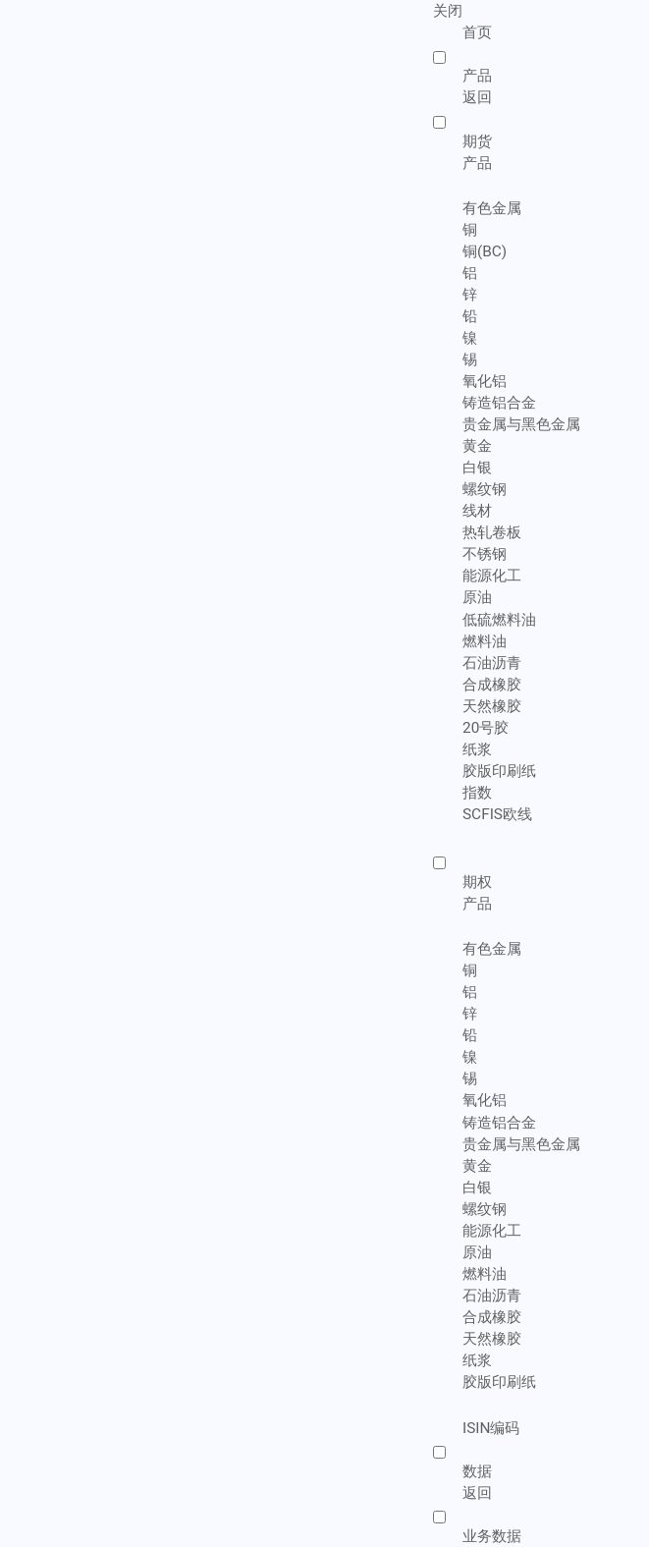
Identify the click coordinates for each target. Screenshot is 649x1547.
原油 (477, 597)
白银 (477, 467)
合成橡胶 (491, 684)
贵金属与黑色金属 (521, 424)
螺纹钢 (484, 489)
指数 (477, 792)
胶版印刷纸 (499, 771)
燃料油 (484, 641)
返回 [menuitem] (477, 97)
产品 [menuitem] (477, 162)
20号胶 (485, 728)
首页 (477, 32)
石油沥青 (491, 663)
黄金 (477, 446)
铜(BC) (484, 251)
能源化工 (491, 575)
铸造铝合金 (499, 403)
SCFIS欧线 (497, 814)
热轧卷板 (491, 532)
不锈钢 (484, 554)
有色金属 (491, 208)
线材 (477, 511)
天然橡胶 (491, 706)
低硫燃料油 (499, 620)
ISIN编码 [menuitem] (491, 1428)
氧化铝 (484, 381)
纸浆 (477, 749)
